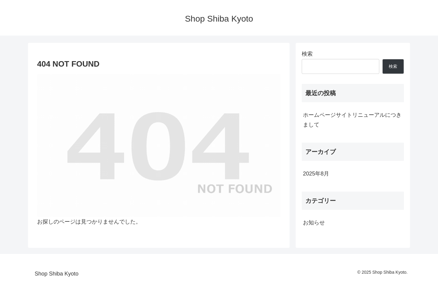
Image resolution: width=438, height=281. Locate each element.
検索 (307, 54)
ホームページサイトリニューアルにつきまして (352, 120)
